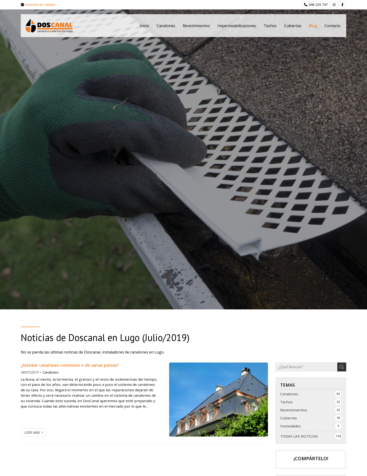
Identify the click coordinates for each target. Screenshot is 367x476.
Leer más (32, 432)
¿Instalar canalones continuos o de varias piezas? (70, 365)
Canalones (50, 372)
